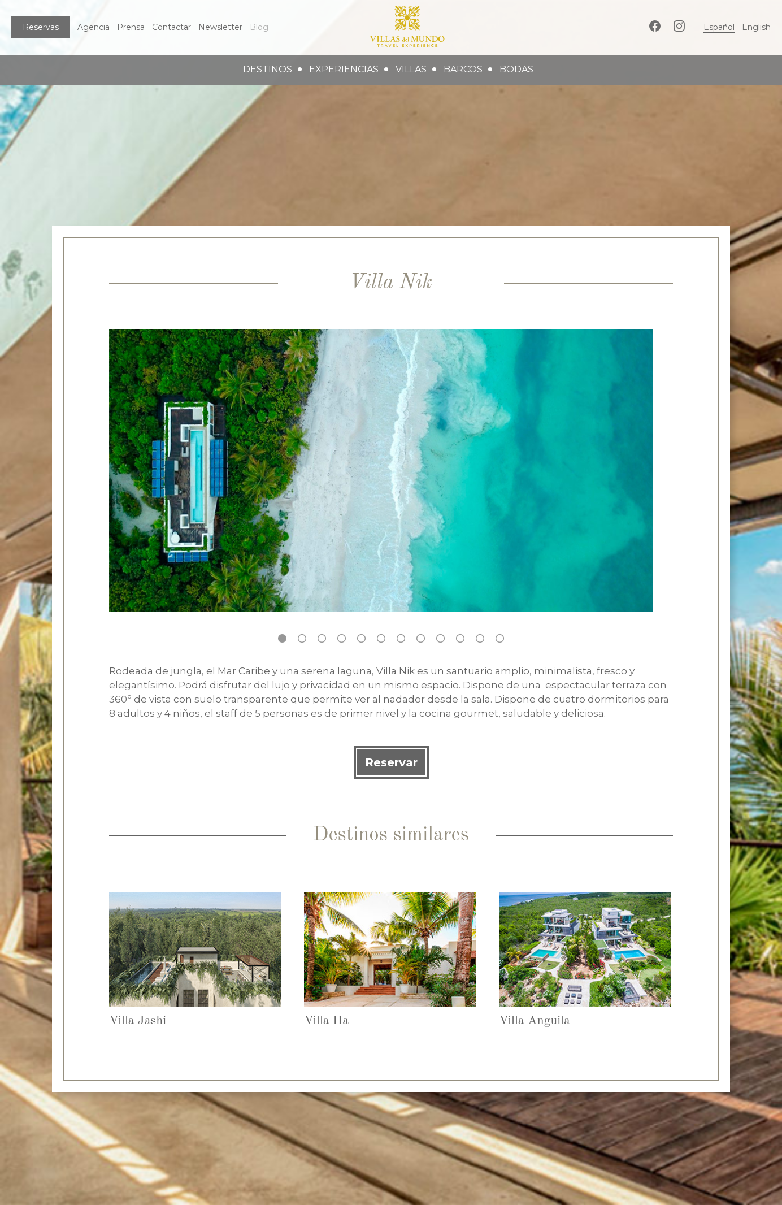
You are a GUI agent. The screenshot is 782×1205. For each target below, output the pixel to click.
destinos (267, 69)
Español (719, 27)
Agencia (93, 27)
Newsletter (220, 27)
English (756, 27)
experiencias (344, 69)
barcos (463, 69)
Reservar (391, 762)
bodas (516, 69)
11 (480, 638)
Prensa (131, 27)
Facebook (655, 26)
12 (500, 638)
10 (460, 638)
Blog (259, 27)
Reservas (41, 27)
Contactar (171, 27)
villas (411, 69)
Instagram (679, 26)
